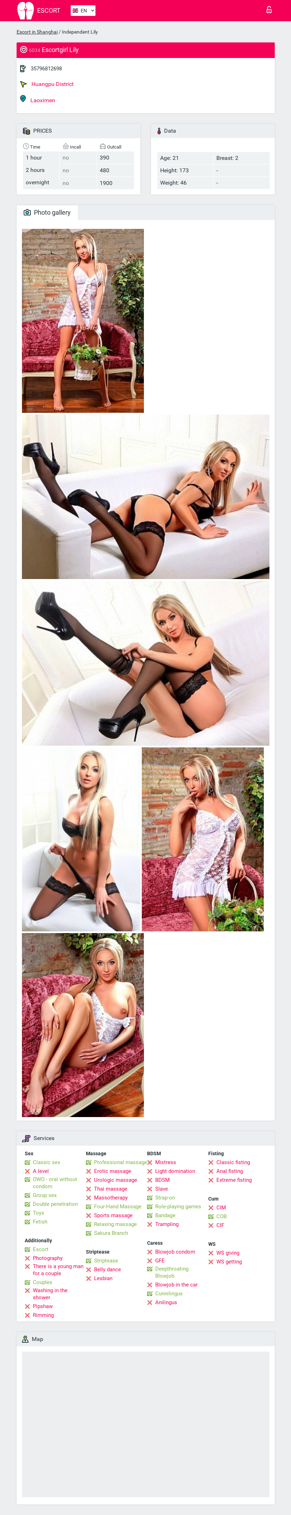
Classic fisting (233, 1162)
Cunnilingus (169, 1293)
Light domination (175, 1171)
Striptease (106, 1260)
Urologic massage (115, 1180)
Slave (161, 1189)
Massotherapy (111, 1198)
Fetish (40, 1222)
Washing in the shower (50, 1294)
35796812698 (46, 68)
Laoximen (37, 99)
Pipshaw (43, 1306)
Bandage (165, 1215)
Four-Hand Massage (117, 1206)
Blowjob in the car (176, 1285)
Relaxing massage (115, 1224)
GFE (160, 1260)
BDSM (162, 1180)
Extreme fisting (234, 1180)
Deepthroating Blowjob (171, 1272)
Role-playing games (178, 1206)
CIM (221, 1207)
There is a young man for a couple (58, 1270)
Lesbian (103, 1278)
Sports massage (113, 1215)
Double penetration (55, 1204)
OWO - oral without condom (55, 1183)
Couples (42, 1282)
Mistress (165, 1162)
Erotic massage (112, 1171)
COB (221, 1216)
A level (41, 1171)
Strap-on (165, 1198)
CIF (220, 1225)
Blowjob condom (175, 1252)
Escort (40, 1249)
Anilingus (166, 1302)
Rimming (43, 1315)
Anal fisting (229, 1171)
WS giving (227, 1253)
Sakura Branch (111, 1233)
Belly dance (107, 1269)
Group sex (45, 1195)
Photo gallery (47, 212)
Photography (48, 1258)
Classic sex (46, 1162)
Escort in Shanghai (37, 32)
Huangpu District (47, 84)
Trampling (167, 1224)
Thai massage (110, 1189)
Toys (38, 1213)
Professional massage (120, 1162)
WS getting (229, 1262)
